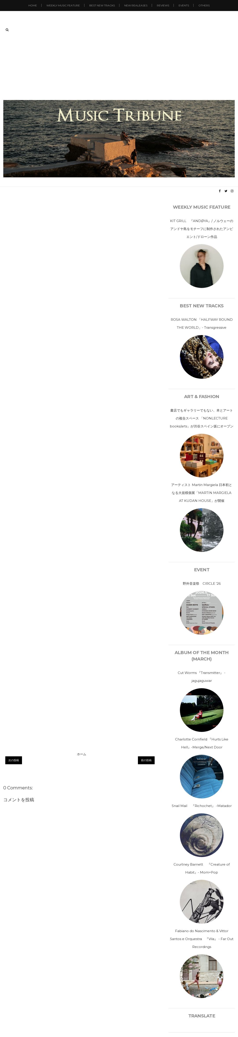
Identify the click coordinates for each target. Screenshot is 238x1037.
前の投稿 (146, 760)
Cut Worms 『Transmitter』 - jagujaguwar (201, 677)
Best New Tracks (102, 5)
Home (32, 5)
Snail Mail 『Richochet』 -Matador (202, 806)
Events (184, 5)
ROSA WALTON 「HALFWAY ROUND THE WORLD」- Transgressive (202, 323)
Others (204, 5)
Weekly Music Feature (63, 5)
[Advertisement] (119, 67)
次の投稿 (13, 760)
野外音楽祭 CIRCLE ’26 (202, 583)
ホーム (81, 754)
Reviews (163, 5)
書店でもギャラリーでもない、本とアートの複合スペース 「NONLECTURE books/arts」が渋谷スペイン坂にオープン (201, 418)
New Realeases (135, 5)
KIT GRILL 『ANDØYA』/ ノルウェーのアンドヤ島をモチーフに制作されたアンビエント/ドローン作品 (201, 229)
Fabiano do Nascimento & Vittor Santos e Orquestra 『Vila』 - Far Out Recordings (201, 939)
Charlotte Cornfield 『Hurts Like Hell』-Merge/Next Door (201, 743)
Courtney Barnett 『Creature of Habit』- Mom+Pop (202, 868)
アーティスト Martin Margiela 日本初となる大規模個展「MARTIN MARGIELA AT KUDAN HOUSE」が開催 (201, 493)
